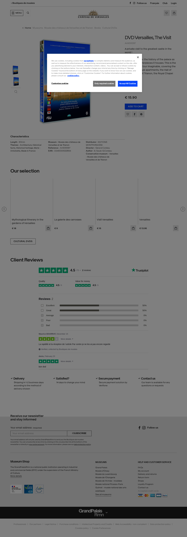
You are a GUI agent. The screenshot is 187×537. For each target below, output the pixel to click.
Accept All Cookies (127, 83)
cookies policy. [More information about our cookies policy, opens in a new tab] (73, 76)
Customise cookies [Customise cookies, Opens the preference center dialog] (59, 83)
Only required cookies (104, 83)
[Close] (138, 57)
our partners (89, 61)
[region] (94, 73)
